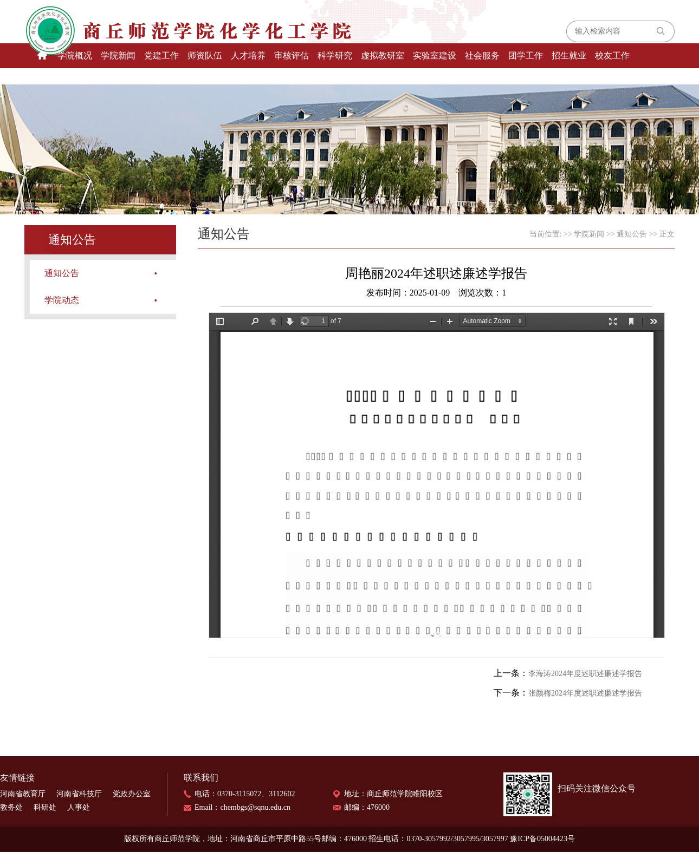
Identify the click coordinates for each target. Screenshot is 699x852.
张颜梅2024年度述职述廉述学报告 (585, 693)
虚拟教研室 (382, 55)
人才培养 (248, 55)
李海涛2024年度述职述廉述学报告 (585, 674)
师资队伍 (204, 55)
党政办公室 (132, 794)
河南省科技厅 (79, 794)
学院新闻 (118, 55)
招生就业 (569, 55)
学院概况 (74, 55)
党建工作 (161, 55)
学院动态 (61, 300)
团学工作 (525, 55)
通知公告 (61, 273)
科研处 (45, 807)
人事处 (78, 807)
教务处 (11, 807)
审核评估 (291, 55)
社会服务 (482, 55)
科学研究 (335, 55)
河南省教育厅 (23, 794)
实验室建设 (434, 55)
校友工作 (612, 55)
